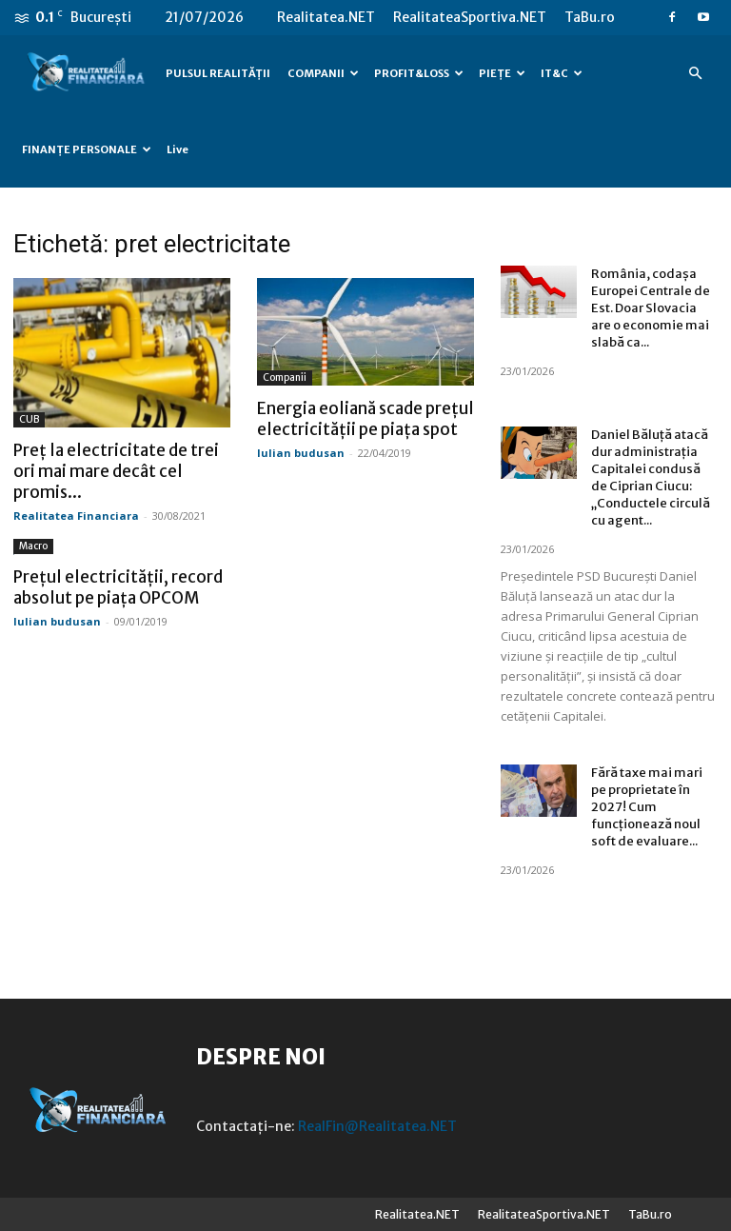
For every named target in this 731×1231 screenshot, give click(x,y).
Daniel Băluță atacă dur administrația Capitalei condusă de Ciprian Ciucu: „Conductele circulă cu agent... (650, 477)
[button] (695, 74)
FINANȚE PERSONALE (86, 149)
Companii (284, 377)
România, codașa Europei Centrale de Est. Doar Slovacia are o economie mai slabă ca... (650, 308)
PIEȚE (502, 73)
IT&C (562, 73)
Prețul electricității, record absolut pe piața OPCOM (118, 587)
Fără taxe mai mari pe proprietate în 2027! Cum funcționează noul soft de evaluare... (646, 806)
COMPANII (323, 73)
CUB (29, 419)
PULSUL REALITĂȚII (218, 73)
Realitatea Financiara (76, 515)
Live (177, 149)
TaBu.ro (589, 17)
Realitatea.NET (326, 17)
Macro (33, 546)
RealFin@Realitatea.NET (377, 1126)
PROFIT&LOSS (419, 73)
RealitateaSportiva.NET (469, 17)
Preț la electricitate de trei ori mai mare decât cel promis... (116, 471)
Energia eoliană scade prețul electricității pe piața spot (365, 419)
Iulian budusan (301, 453)
